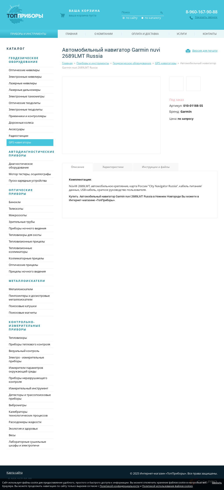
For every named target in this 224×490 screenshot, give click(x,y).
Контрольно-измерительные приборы (24, 325)
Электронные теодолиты (25, 109)
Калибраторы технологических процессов (28, 413)
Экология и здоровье (23, 428)
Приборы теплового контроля (29, 344)
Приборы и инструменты (93, 63)
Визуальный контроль (24, 351)
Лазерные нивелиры (23, 83)
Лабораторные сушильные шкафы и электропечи (27, 443)
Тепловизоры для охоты (25, 235)
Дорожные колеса (21, 123)
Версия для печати (204, 51)
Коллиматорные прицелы (26, 258)
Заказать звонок (206, 17)
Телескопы (16, 209)
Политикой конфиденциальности (119, 486)
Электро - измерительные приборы (26, 359)
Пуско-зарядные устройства (28, 181)
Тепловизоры (18, 338)
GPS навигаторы (165, 63)
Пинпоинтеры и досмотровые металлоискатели (29, 297)
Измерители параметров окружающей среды (26, 369)
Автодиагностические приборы (31, 153)
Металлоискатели (27, 281)
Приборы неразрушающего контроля (28, 380)
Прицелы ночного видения (27, 271)
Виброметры (17, 405)
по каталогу (153, 18)
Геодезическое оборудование (132, 63)
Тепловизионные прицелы (27, 241)
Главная (67, 63)
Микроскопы (18, 215)
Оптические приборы (21, 192)
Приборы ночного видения (27, 228)
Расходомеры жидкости (25, 422)
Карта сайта (15, 472)
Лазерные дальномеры (24, 90)
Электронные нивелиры (25, 77)
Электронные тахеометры (26, 96)
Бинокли (15, 202)
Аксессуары (16, 129)
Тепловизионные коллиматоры (20, 250)
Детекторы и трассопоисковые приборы (30, 396)
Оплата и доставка (145, 34)
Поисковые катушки (23, 306)
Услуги (182, 34)
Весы (12, 435)
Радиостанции (18, 136)
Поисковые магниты (23, 312)
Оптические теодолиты (24, 103)
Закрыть (217, 482)
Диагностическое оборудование (21, 165)
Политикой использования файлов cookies (167, 486)
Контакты (210, 34)
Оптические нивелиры (24, 70)
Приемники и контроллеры (27, 116)
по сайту (132, 18)
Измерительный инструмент (28, 388)
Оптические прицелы (23, 265)
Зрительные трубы (22, 222)
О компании (103, 34)
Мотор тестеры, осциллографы (30, 174)
